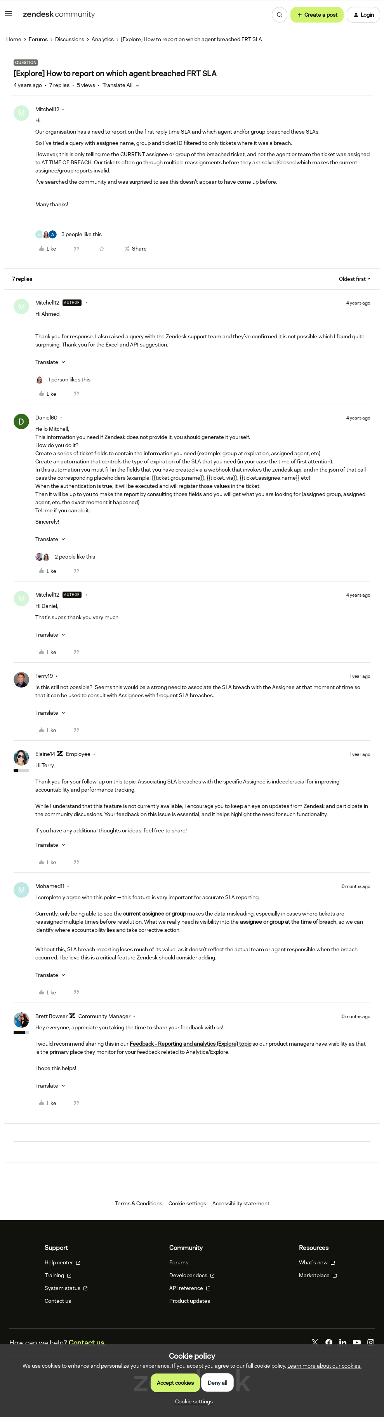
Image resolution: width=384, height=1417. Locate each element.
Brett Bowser (51, 1016)
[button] (8, 15)
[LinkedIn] (343, 1342)
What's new (317, 1262)
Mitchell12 (47, 109)
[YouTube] (357, 1342)
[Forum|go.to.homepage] (59, 15)
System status (66, 1288)
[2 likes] (65, 557)
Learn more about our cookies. (324, 1365)
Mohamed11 (49, 886)
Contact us (58, 1300)
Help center (62, 1262)
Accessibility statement (240, 1203)
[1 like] (62, 380)
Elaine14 (45, 753)
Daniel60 (46, 417)
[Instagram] (371, 1342)
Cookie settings (187, 1203)
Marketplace (318, 1275)
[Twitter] (315, 1342)
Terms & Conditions (138, 1203)
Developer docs (192, 1275)
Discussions (69, 39)
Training (58, 1275)
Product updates (189, 1300)
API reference (189, 1288)
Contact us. (87, 1342)
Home (13, 39)
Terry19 (44, 675)
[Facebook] (329, 1342)
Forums (38, 39)
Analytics (103, 39)
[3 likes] (68, 234)
